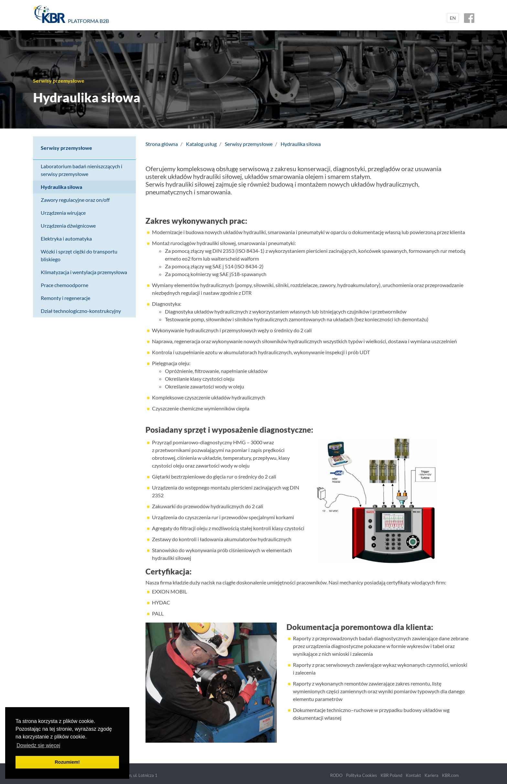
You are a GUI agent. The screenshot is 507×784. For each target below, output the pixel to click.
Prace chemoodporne (64, 285)
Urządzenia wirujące (63, 213)
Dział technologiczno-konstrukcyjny (81, 311)
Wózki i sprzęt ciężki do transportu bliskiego (79, 255)
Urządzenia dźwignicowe (68, 225)
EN (453, 18)
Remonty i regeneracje (65, 298)
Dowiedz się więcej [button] (38, 745)
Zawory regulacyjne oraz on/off (75, 200)
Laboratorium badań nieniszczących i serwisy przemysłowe (81, 170)
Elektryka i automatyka (66, 238)
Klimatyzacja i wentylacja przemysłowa (84, 272)
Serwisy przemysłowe (66, 148)
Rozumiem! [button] (67, 762)
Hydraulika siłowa (61, 187)
